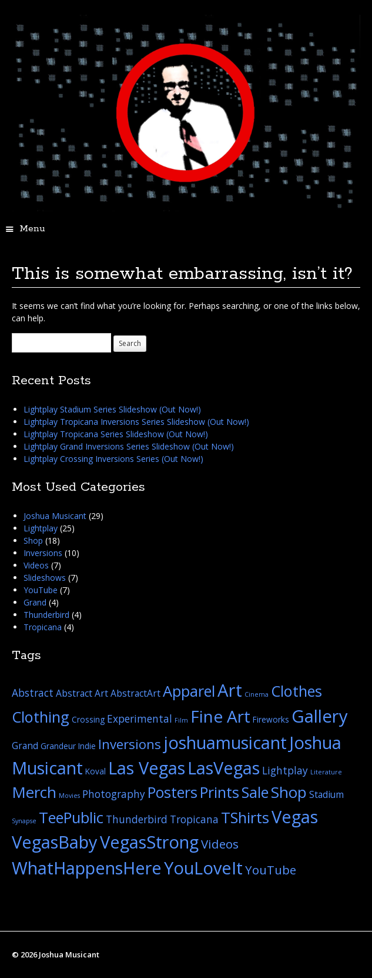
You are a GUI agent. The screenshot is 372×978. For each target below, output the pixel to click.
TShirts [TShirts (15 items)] (245, 817)
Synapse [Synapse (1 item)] (24, 821)
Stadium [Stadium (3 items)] (326, 794)
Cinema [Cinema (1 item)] (256, 694)
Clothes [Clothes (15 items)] (296, 691)
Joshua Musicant (55, 515)
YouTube (41, 590)
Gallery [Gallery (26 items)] (319, 716)
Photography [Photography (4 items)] (113, 794)
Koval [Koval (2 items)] (95, 771)
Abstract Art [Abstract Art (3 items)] (82, 693)
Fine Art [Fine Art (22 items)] (220, 716)
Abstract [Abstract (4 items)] (32, 693)
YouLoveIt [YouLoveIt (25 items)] (203, 867)
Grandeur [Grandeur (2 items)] (58, 745)
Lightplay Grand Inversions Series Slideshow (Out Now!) (129, 446)
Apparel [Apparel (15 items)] (189, 691)
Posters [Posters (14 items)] (172, 792)
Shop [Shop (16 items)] (289, 792)
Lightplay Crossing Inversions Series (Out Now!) (113, 458)
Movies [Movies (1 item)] (69, 795)
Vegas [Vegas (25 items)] (295, 816)
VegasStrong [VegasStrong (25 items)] (149, 841)
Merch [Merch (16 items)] (34, 792)
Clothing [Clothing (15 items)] (40, 717)
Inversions (43, 552)
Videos (36, 565)
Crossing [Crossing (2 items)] (88, 719)
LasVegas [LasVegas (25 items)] (223, 767)
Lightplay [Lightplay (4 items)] (285, 770)
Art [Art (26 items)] (229, 690)
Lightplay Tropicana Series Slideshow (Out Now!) (116, 434)
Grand (35, 602)
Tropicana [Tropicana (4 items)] (194, 819)
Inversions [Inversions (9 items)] (129, 744)
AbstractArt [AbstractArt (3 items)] (135, 693)
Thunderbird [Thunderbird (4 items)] (136, 819)
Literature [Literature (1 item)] (326, 772)
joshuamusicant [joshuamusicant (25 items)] (225, 742)
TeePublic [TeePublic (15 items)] (71, 817)
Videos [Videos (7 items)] (220, 844)
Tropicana (43, 627)
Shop (33, 540)
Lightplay (41, 528)
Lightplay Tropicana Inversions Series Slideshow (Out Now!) (136, 421)
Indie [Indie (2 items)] (87, 745)
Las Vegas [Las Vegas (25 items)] (146, 767)
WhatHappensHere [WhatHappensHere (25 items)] (87, 867)
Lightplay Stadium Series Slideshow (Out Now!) (112, 409)
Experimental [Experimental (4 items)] (139, 719)
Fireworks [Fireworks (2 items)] (271, 719)
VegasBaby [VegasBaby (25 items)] (55, 841)
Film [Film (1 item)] (181, 720)
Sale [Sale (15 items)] (255, 792)
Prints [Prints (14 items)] (219, 792)
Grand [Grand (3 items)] (25, 745)
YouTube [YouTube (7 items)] (270, 869)
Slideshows (45, 577)
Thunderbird (46, 614)
